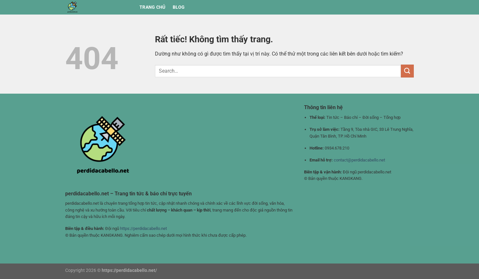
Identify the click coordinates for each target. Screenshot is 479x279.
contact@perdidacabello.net (359, 160)
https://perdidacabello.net (143, 228)
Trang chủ (152, 7)
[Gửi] (407, 71)
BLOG (179, 7)
